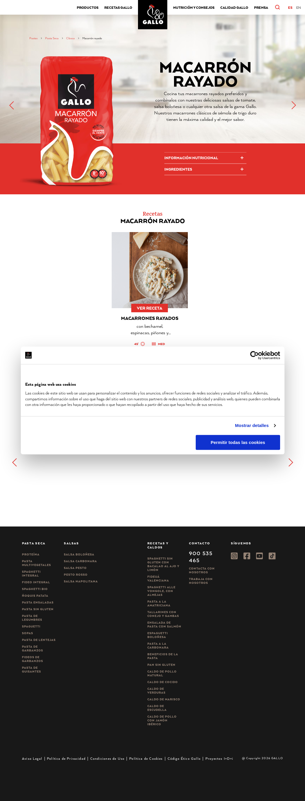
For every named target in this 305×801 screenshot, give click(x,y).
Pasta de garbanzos (32, 648)
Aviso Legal (32, 758)
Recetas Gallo (118, 7)
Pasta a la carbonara (158, 645)
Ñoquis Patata (35, 596)
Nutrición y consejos (193, 7)
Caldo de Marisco (163, 699)
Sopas (27, 633)
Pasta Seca (52, 38)
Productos (87, 7)
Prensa (261, 7)
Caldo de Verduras (156, 690)
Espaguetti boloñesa (157, 635)
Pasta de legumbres (32, 618)
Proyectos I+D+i (219, 758)
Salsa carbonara (80, 561)
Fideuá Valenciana (158, 578)
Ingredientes (178, 169)
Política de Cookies (146, 758)
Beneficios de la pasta (162, 656)
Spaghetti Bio (35, 589)
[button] (283, 7)
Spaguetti (31, 626)
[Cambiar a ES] (290, 7)
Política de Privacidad (66, 758)
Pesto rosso (76, 575)
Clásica (70, 38)
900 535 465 (201, 557)
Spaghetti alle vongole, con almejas (161, 591)
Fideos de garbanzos (32, 659)
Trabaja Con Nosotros (201, 581)
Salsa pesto (75, 568)
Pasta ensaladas (38, 602)
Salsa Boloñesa (79, 554)
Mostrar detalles (252, 425)
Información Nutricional (191, 157)
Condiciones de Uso (107, 758)
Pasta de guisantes (31, 669)
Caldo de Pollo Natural (162, 673)
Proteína (31, 554)
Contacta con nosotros (202, 570)
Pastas (33, 38)
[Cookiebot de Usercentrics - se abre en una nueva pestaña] (254, 355)
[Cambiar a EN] (298, 7)
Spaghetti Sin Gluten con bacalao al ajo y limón (163, 564)
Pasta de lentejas (39, 640)
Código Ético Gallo (184, 758)
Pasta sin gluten (38, 609)
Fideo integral (36, 582)
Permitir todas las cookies (238, 442)
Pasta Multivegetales (36, 563)
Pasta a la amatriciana (159, 603)
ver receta (149, 308)
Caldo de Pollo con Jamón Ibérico (162, 720)
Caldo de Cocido (162, 682)
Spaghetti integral (31, 573)
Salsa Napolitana (81, 581)
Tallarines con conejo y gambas (163, 614)
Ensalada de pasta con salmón (164, 624)
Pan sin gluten (161, 665)
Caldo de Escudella (157, 708)
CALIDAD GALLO (234, 7)
